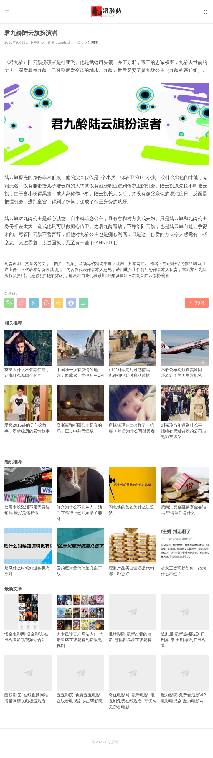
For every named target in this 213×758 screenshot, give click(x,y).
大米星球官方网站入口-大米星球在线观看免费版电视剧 (80, 621)
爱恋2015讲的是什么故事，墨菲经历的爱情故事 (28, 409)
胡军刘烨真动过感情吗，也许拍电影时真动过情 (132, 354)
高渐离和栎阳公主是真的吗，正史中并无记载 (80, 409)
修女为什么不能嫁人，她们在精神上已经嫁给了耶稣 (80, 494)
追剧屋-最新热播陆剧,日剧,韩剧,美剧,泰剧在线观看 (185, 621)
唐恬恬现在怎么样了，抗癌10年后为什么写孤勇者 (132, 409)
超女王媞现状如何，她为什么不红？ (185, 552)
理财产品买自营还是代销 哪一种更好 (132, 552)
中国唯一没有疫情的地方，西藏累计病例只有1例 (80, 354)
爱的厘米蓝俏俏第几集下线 (80, 552)
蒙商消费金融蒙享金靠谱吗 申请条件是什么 (185, 491)
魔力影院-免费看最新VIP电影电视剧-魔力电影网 (185, 679)
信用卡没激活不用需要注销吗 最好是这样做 (28, 491)
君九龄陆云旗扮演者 (150, 275)
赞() (196, 302)
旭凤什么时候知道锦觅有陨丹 (28, 552)
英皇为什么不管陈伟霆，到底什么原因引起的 (28, 354)
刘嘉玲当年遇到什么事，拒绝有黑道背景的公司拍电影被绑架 (185, 412)
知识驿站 (119, 275)
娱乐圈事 (91, 42)
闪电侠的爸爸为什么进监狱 (132, 491)
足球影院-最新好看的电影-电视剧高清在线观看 (132, 618)
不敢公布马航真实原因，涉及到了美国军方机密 (185, 354)
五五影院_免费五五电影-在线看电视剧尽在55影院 (80, 679)
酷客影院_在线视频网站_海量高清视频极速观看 (28, 679)
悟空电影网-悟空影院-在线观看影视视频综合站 (28, 618)
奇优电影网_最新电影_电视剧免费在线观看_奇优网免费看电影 (132, 682)
